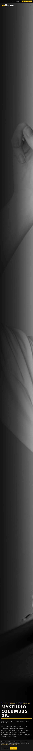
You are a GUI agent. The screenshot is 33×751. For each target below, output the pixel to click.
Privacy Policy (14, 744)
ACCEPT (13, 748)
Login (12, 1)
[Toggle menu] (30, 5)
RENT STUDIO (27, 1)
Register (18, 1)
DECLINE (5, 748)
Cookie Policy (4, 744)
